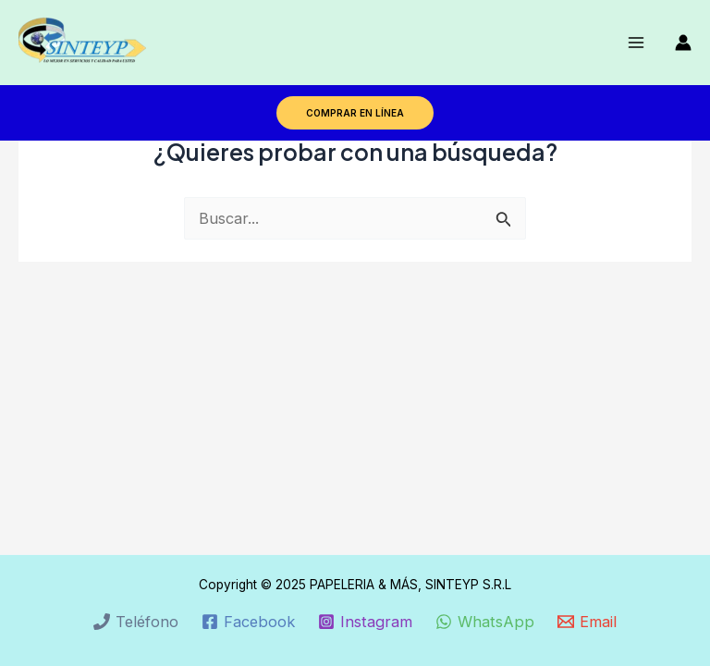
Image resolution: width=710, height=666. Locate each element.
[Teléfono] (135, 621)
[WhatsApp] (485, 621)
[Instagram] (365, 621)
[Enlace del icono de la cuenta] (683, 42)
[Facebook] (247, 621)
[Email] (587, 621)
